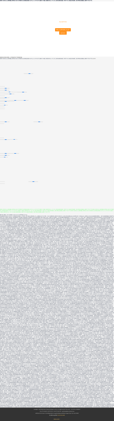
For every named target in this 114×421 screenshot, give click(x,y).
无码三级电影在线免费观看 (95, 282)
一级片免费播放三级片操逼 (54, 382)
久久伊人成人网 (49, 220)
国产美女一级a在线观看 (33, 330)
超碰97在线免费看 (105, 284)
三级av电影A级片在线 (98, 400)
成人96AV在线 (86, 369)
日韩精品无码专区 (33, 358)
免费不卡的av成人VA (68, 268)
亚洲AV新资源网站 (59, 292)
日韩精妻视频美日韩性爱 (29, 230)
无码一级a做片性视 (10, 333)
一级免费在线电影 (40, 365)
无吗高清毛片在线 (85, 288)
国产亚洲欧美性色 (54, 358)
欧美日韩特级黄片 (71, 230)
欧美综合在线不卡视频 (44, 237)
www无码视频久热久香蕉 (84, 318)
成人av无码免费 (49, 316)
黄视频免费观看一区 (84, 404)
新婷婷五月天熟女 (36, 382)
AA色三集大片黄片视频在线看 (72, 318)
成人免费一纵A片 (11, 361)
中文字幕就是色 (91, 385)
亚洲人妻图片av (77, 240)
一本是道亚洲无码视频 (12, 393)
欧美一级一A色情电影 (107, 290)
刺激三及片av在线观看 (87, 333)
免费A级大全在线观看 (52, 339)
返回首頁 (62, 33)
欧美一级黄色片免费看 (12, 335)
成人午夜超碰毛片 (42, 316)
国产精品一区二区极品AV (14, 300)
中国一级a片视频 (78, 272)
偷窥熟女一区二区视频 (83, 345)
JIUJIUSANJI (2, 404)
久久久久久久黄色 (8, 330)
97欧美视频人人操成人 (17, 378)
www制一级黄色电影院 (77, 243)
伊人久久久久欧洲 (106, 299)
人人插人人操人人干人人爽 (96, 384)
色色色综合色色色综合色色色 (76, 363)
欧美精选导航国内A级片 (43, 299)
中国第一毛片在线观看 (63, 236)
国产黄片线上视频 (51, 235)
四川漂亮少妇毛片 (19, 280)
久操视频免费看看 (93, 271)
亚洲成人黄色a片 (102, 224)
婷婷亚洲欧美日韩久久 (71, 299)
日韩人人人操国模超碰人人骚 (57, 291)
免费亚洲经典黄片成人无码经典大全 (96, 275)
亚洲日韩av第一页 (55, 287)
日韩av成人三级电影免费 (62, 224)
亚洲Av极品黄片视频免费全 (96, 222)
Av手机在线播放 (59, 303)
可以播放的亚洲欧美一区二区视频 (92, 405)
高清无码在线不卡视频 (22, 271)
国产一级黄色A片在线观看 (26, 228)
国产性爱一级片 (8, 311)
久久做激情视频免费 (100, 304)
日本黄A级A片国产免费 (34, 253)
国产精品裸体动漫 (91, 287)
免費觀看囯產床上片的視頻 (102, 314)
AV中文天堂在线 (37, 257)
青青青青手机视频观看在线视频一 (57, 396)
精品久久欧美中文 (52, 232)
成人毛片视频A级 (52, 302)
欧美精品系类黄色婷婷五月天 (10, 343)
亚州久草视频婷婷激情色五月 (7, 312)
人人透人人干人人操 (63, 279)
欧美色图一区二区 (89, 237)
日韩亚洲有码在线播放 (36, 397)
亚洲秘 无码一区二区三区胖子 (27, 311)
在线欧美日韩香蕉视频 (71, 251)
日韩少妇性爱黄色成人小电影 (28, 264)
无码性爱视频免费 (4, 273)
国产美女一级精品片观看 (58, 249)
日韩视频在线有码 (23, 276)
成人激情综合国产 (15, 366)
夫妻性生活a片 (86, 253)
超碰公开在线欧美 (37, 224)
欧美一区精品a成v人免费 (81, 216)
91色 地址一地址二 (22, 282)
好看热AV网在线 (8, 217)
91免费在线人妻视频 (89, 400)
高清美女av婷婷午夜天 (78, 392)
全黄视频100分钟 (66, 291)
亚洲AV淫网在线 (109, 306)
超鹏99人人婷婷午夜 (29, 241)
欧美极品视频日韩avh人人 (21, 359)
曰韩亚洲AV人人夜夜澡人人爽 (78, 237)
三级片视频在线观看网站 (100, 386)
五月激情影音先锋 (16, 330)
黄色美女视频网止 (58, 310)
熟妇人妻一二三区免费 (66, 326)
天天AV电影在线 (100, 272)
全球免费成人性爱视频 (39, 275)
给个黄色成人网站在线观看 (18, 225)
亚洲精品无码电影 (15, 337)
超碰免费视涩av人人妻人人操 (67, 392)
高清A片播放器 (106, 370)
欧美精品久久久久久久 (54, 369)
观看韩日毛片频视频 (66, 282)
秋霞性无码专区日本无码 (47, 280)
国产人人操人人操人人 (92, 338)
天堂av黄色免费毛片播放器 (43, 221)
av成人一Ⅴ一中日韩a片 (34, 287)
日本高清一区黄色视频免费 (33, 267)
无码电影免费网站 (96, 350)
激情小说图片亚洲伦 (24, 345)
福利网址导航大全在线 (25, 286)
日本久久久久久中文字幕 (17, 322)
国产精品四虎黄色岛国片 (45, 350)
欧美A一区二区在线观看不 (45, 287)
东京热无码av (79, 406)
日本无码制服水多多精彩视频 (78, 405)
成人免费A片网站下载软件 (33, 261)
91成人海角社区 (10, 292)
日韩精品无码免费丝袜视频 (73, 367)
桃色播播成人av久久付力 (25, 366)
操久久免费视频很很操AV (56, 331)
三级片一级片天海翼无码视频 (8, 338)
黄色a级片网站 (76, 268)
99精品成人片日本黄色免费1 (14, 358)
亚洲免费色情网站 (4, 307)
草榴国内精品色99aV (56, 361)
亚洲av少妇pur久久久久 (49, 329)
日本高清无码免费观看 (84, 268)
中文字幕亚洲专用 (45, 392)
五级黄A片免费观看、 (33, 345)
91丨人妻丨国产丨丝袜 (8, 243)
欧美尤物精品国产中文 (103, 259)
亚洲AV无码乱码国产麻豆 (33, 271)
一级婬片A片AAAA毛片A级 (55, 264)
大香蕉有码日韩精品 (35, 239)
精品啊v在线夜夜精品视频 (44, 335)
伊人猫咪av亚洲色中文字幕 (5, 302)
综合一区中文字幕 (24, 300)
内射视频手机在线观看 (73, 353)
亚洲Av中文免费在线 (107, 392)
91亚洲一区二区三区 (29, 257)
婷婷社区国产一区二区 (38, 265)
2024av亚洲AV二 (101, 294)
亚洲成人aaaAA (37, 264)
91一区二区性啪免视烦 (54, 397)
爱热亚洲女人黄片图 (24, 358)
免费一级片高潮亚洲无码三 (22, 393)
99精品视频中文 (74, 291)
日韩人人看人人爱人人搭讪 (60, 324)
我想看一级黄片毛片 (33, 393)
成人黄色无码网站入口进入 (41, 377)
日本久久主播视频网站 (67, 347)
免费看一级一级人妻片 (18, 404)
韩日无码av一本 (51, 355)
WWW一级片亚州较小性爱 (40, 338)
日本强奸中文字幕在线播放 (43, 303)
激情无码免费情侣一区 (38, 329)
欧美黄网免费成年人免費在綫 (42, 302)
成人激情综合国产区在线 (92, 377)
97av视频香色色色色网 (103, 382)
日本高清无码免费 (106, 217)
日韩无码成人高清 (94, 382)
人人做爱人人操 (47, 244)
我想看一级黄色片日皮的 (7, 334)
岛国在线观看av (96, 316)
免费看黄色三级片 (52, 330)
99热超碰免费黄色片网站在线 (54, 393)
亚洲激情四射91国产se (83, 343)
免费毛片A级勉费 (3, 239)
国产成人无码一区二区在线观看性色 (99, 243)
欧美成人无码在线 (66, 257)
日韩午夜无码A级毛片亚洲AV (98, 249)
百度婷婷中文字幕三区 (81, 342)
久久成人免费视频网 (108, 292)
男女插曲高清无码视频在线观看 (23, 307)
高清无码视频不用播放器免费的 (26, 405)
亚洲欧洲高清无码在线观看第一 (64, 237)
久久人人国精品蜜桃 (101, 218)
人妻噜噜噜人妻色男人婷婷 (24, 222)
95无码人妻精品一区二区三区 (86, 350)
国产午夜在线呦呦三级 (88, 341)
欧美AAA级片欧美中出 (69, 304)
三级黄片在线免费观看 (78, 248)
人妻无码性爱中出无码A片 (7, 284)
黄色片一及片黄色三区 (70, 370)
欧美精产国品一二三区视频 (85, 354)
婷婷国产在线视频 (105, 343)
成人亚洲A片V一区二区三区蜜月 (81, 323)
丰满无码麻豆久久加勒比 (106, 355)
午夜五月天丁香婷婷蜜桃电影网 (66, 295)
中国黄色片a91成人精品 (57, 257)
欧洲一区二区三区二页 (97, 237)
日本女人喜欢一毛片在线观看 (14, 310)
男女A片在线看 (62, 222)
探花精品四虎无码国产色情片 (89, 247)
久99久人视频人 (96, 363)
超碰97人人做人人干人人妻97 (13, 323)
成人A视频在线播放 (86, 263)
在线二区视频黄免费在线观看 (9, 296)
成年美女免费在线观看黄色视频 (11, 222)
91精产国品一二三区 (86, 233)
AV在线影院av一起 (103, 276)
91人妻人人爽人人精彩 (14, 405)
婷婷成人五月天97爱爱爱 (16, 350)
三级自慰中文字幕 (83, 311)
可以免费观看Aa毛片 (85, 319)
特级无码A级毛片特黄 (46, 390)
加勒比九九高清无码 (71, 341)
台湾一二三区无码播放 (67, 290)
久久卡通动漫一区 (110, 381)
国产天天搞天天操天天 (18, 237)
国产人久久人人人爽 (96, 329)
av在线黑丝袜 (39, 384)
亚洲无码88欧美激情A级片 (61, 235)
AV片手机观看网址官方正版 (52, 273)
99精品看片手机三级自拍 (104, 331)
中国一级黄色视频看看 (57, 220)
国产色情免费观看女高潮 (33, 355)
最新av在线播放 (30, 268)
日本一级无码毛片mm (65, 283)
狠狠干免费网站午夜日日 (22, 314)
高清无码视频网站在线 (101, 353)
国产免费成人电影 (12, 256)
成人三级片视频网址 (25, 318)
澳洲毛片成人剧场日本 (56, 349)
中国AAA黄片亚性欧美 (38, 240)
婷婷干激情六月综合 (13, 287)
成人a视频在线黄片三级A (9, 400)
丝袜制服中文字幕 (7, 370)
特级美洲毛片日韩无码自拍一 (34, 300)
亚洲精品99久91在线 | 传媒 (90, 295)
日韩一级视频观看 (75, 220)
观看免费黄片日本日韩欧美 (39, 341)
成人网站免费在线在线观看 (56, 386)
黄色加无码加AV (42, 261)
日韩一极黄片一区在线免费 (29, 298)
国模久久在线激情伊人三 (108, 300)
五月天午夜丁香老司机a (22, 389)
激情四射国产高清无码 (20, 338)
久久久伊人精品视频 (48, 233)
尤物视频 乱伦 (4, 252)
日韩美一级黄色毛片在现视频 (79, 255)
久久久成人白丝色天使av (6, 378)
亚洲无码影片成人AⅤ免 (86, 326)
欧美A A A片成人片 (84, 347)
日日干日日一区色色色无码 (34, 314)
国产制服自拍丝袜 (20, 255)
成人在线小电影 (23, 323)
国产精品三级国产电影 (77, 315)
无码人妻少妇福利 (57, 280)
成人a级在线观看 (8, 326)
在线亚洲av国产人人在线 (94, 220)
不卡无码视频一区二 (58, 347)
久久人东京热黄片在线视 (30, 342)
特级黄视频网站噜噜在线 (29, 373)
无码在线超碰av (3, 226)
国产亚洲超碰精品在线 (25, 310)
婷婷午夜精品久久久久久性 (84, 283)
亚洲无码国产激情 (41, 319)
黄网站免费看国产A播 (27, 371)
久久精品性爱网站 (49, 308)
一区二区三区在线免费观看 (59, 275)
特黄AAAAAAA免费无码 (68, 334)
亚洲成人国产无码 (27, 388)
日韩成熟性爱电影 (43, 295)
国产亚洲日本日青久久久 (42, 229)
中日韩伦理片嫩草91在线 (16, 381)
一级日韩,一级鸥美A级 (8, 390)
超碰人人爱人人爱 (110, 225)
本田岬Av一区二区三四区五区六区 (53, 326)
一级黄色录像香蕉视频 (24, 357)
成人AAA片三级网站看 (34, 363)
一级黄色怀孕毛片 (89, 217)
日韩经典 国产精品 (102, 327)
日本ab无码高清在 (51, 245)
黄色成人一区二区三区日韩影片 (50, 380)
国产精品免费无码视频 (30, 338)
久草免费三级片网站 (88, 349)
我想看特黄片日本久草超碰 (67, 333)
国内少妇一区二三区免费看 (61, 365)
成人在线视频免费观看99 (25, 386)
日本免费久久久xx (17, 264)
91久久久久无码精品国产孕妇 (13, 365)
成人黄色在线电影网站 (80, 374)
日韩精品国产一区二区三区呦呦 (80, 377)
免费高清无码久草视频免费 (61, 404)
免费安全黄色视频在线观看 (12, 291)
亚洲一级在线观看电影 (68, 248)
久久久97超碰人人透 (4, 382)
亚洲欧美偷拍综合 (43, 252)
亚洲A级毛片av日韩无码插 (19, 292)
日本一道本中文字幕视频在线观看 (70, 294)
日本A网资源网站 (56, 384)
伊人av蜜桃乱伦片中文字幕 (40, 216)
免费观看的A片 (42, 402)
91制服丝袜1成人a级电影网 (17, 303)
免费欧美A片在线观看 (32, 299)
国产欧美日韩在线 (12, 327)
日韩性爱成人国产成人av (71, 232)
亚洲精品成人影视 (103, 322)
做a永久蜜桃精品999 (54, 346)
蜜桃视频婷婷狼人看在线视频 (93, 322)
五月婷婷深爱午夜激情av (11, 314)
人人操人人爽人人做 (104, 345)
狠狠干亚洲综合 (11, 273)
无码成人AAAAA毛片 (50, 292)
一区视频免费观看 (13, 367)
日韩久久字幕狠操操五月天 (66, 280)
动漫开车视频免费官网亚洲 (94, 390)
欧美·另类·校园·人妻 (16, 396)
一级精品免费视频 (10, 371)
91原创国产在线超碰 (37, 228)
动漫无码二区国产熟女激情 (30, 220)
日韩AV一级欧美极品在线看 (35, 312)
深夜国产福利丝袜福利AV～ (103, 229)
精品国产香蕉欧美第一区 (47, 312)
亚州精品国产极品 (48, 294)
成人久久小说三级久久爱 (74, 394)
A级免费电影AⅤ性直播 (17, 217)
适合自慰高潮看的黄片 (25, 380)
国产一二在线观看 (78, 249)
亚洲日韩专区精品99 (98, 217)
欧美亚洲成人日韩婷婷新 (67, 243)
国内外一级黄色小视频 (106, 286)
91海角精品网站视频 (91, 269)
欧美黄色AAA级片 (43, 277)
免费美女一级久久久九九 (64, 363)
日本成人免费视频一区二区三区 (36, 307)
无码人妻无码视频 (74, 257)
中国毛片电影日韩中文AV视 (65, 312)
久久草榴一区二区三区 (92, 357)
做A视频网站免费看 (16, 311)
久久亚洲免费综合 (29, 244)
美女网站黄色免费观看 (27, 288)
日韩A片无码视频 (36, 339)
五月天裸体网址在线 (86, 284)
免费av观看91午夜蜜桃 (95, 263)
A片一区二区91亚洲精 (31, 260)
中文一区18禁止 (107, 402)
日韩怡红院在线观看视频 (93, 347)
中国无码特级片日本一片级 (21, 351)
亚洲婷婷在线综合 (43, 267)
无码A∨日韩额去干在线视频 (94, 312)
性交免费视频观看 (12, 355)
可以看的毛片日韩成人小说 (67, 349)
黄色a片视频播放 (51, 324)
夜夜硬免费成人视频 (28, 259)
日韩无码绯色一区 (75, 218)
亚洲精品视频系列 (81, 330)
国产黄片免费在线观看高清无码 (24, 335)
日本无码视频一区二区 (80, 378)
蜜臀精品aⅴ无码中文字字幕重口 (102, 394)
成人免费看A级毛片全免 (14, 397)
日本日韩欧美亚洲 (101, 373)
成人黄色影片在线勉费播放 (75, 382)
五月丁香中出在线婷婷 (15, 221)
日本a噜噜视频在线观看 (85, 279)
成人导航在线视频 (36, 315)
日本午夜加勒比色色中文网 (101, 296)
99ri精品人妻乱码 (23, 365)
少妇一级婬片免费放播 (42, 324)
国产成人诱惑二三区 (4, 214)
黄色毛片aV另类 (25, 312)
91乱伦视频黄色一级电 (49, 226)
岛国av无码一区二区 (60, 345)
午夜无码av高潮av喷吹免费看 (71, 267)
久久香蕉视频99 (110, 359)
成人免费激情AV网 (89, 316)
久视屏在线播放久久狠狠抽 (23, 287)
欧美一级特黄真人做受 (95, 324)
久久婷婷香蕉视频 (105, 282)
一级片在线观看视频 (104, 216)
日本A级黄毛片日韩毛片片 (29, 280)
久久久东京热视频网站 (7, 225)
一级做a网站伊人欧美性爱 (10, 359)
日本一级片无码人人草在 (21, 260)
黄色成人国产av (39, 255)
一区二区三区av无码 (57, 241)
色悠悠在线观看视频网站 (8, 279)
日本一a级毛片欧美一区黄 (66, 286)
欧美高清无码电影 (23, 261)
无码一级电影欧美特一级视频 (103, 252)
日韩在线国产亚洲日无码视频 (22, 251)
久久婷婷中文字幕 (11, 260)
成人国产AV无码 (74, 292)
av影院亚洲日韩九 (42, 400)
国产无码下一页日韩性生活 (31, 324)
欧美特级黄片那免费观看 (58, 268)
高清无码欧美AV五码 (45, 279)
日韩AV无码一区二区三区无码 (65, 390)
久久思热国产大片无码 (11, 353)
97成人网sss (100, 371)
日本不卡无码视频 (56, 367)
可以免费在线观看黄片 (33, 320)
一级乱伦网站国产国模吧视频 (14, 318)
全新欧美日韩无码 (79, 389)
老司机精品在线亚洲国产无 (51, 225)
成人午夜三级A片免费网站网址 (48, 228)
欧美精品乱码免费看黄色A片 (60, 371)
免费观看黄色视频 (91, 311)
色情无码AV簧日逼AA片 (43, 393)
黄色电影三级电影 (21, 343)
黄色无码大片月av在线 (19, 290)
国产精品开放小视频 (98, 265)
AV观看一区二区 (92, 253)
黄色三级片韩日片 (61, 269)
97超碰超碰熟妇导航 (62, 358)
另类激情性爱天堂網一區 (39, 244)
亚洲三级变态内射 (75, 306)
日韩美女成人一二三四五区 (39, 311)
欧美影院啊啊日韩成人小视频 (99, 280)
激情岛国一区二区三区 (66, 259)
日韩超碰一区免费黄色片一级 (88, 307)
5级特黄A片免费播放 (104, 256)
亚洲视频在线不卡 (85, 290)
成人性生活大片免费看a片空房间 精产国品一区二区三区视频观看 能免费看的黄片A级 (44, 282)
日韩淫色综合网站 (45, 405)
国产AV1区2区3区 (35, 335)
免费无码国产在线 (78, 284)
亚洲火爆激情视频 (78, 253)
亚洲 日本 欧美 (91, 334)
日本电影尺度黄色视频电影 (20, 248)
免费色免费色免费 (52, 299)
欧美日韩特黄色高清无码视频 (62, 353)
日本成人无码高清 (104, 310)
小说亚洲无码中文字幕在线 (84, 384)
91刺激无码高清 (50, 306)
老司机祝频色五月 (69, 255)
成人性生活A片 (76, 401)
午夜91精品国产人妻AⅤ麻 (83, 381)
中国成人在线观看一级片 (19, 369)
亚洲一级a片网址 (52, 224)
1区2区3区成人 (53, 343)
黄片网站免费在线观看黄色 (49, 255)
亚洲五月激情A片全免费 (30, 235)
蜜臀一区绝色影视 (13, 363)
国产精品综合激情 (35, 237)
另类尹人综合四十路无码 (87, 363)
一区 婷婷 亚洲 (39, 349)
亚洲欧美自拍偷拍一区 (18, 216)
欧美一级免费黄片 (5, 397)
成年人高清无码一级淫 (55, 283)
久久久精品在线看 (92, 353)
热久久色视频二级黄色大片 (29, 377)
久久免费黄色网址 (17, 354)
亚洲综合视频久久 (17, 275)
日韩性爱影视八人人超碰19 (102, 253)
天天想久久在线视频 (66, 402)
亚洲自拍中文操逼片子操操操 (27, 275)
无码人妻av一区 (99, 232)
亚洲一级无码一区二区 (101, 225)
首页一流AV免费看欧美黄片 (66, 366)
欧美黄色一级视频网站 (82, 373)
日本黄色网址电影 (107, 233)
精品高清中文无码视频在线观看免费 (96, 236)
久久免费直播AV (91, 226)
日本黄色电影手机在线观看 (9, 351)
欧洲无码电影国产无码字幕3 (35, 279)
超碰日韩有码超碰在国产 (41, 342)
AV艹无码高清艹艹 (38, 269)
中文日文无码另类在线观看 (81, 287)
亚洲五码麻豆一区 (104, 220)
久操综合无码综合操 (35, 350)
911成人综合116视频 (18, 371)
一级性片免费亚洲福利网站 (30, 306)
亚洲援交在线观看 (72, 339)
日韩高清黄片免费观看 (58, 306)
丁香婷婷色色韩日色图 (28, 296)
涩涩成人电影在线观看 (39, 294)
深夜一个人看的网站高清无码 (32, 277)
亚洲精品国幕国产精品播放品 (95, 323)
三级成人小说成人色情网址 (31, 353)
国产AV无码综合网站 (59, 355)
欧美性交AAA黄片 (97, 308)
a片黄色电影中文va (5, 376)
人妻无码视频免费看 (45, 396)
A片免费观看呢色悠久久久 (52, 342)
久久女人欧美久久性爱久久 (93, 401)
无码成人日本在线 (53, 260)
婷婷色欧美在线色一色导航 (54, 362)
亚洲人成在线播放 (51, 251)
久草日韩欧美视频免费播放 (26, 392)
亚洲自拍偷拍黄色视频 (14, 276)
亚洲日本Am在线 (61, 216)
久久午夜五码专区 (90, 251)
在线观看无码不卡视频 (72, 225)
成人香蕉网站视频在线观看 (44, 343)
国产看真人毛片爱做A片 (93, 371)
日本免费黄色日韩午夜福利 (60, 251)
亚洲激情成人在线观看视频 (32, 245)
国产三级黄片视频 (84, 261)
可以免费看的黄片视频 (96, 284)
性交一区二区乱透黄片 (16, 370)
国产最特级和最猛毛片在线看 (94, 343)
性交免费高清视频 (11, 402)
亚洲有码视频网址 (104, 316)
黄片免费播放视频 (26, 401)
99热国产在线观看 (16, 326)
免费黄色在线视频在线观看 (81, 226)
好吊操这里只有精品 (7, 329)
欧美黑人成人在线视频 (97, 320)
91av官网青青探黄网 (42, 345)
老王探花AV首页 (83, 235)
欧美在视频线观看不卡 (9, 406)
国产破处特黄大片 (92, 225)
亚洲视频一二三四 (20, 377)
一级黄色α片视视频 (27, 237)
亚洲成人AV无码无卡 (93, 224)
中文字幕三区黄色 (101, 267)
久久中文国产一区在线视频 (25, 239)
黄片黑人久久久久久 (64, 382)
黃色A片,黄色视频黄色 (39, 230)
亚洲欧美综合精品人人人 (34, 295)
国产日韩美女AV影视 (71, 371)
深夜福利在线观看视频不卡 (11, 283)
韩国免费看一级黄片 (85, 382)
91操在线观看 (68, 396)
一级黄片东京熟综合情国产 (16, 339)
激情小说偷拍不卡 (19, 273)
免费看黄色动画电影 (99, 287)
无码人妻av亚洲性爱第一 (102, 245)
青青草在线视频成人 (67, 220)
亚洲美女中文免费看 (63, 287)
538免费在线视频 (56, 286)
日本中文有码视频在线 (29, 256)
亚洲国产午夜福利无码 (66, 357)
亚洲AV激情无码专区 (33, 326)
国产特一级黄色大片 (18, 236)
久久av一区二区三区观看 (10, 315)
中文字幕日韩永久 (108, 361)
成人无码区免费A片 (41, 220)
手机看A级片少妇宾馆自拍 (42, 359)
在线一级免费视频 (7, 224)
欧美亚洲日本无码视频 (6, 386)
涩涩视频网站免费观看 (62, 225)
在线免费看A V (17, 279)
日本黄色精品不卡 (67, 306)
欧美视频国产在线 (21, 235)
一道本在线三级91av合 (65, 288)
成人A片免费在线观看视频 (76, 369)
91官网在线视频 (90, 221)
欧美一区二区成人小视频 (52, 338)
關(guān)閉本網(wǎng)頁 (63, 29)
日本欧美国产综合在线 (81, 251)
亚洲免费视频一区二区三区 (50, 365)
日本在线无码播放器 (102, 366)
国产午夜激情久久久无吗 (79, 346)
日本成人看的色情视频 (68, 240)
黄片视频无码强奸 (45, 397)
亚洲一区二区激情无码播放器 (57, 248)
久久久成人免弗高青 (27, 402)
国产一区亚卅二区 (29, 341)
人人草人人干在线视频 (41, 323)
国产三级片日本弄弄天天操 (73, 279)
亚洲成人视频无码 (40, 304)
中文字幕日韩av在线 (20, 220)
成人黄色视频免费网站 (50, 341)
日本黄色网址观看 (96, 406)
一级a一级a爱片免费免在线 (57, 272)
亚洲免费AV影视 (72, 298)
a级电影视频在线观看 (45, 284)
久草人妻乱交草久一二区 (52, 354)
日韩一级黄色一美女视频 (71, 228)
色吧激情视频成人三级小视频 (96, 290)
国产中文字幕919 (22, 277)
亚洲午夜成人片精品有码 (92, 373)
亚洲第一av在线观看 (17, 218)
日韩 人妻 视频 (82, 335)
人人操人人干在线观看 (54, 389)
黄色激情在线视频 (10, 229)
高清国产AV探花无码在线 (56, 290)
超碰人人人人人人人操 (94, 268)
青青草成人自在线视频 (92, 361)
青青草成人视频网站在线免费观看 (86, 308)
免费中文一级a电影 (105, 323)
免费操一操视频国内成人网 (81, 337)
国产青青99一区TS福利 (72, 330)
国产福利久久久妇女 (84, 236)
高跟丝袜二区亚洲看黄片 (51, 319)
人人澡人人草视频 (109, 386)
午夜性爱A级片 (85, 366)
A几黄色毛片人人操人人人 (45, 263)
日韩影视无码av (97, 239)
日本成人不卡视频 (33, 221)
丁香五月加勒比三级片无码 (54, 366)
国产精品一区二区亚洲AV (5, 381)
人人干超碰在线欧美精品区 (61, 400)
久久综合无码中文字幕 (10, 257)
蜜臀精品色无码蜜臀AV (88, 355)
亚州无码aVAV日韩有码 (26, 370)
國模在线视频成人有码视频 (29, 255)
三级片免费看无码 (9, 275)
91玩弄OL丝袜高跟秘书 (62, 338)
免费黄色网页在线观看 (81, 339)
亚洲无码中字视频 (54, 271)
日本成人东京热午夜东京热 (5, 366)
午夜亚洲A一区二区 (97, 335)
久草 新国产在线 (4, 355)
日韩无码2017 (72, 316)
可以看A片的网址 (62, 389)
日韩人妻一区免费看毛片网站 (102, 269)
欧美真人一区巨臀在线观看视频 (58, 253)
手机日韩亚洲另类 (5, 244)
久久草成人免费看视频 (5, 367)
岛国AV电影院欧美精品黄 (68, 329)
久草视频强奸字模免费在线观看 (96, 279)
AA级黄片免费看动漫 (50, 327)
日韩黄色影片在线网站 (27, 217)
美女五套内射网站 (83, 376)
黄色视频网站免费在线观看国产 (94, 397)
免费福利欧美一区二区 (68, 217)
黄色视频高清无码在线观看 (65, 369)
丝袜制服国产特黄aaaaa (57, 376)
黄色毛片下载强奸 (45, 398)
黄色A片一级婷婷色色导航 (40, 351)
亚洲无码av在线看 (16, 380)
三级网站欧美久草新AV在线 (18, 373)
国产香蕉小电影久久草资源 (5, 373)
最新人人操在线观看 (47, 259)
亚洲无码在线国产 (100, 292)
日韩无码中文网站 (48, 243)
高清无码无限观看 (31, 406)
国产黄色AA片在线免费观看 (39, 225)
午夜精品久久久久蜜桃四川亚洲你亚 (24, 240)
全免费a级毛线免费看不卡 (29, 349)
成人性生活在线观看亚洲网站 (93, 216)
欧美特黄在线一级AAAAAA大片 (89, 272)
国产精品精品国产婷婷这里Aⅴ (27, 354)
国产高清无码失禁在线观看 (81, 371)
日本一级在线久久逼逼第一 (15, 228)
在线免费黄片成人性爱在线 (68, 284)
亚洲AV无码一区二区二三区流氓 (82, 271)
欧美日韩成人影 (101, 240)
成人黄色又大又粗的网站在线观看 (29, 229)
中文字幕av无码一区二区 (10, 316)
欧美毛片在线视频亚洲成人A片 (27, 347)
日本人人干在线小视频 (80, 300)
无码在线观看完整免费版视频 (26, 398)
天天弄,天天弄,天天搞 (102, 257)
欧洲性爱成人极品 (12, 307)
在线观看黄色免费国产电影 (106, 406)
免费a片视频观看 (89, 300)
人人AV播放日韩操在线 (10, 232)
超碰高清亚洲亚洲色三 (67, 265)
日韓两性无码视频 (104, 329)
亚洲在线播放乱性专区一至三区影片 (56, 374)
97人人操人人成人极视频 (12, 271)
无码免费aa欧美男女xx (20, 306)
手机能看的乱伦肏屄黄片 (62, 330)
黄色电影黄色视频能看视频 (9, 299)
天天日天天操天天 (84, 240)
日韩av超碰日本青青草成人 (49, 370)
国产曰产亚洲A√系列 (59, 296)
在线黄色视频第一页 (99, 367)
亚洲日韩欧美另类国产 (91, 232)
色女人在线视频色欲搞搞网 (85, 310)
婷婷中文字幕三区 (17, 243)
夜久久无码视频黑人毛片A (59, 252)
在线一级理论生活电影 (93, 259)
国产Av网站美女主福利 (14, 261)
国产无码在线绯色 (84, 312)
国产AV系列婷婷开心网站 (35, 334)
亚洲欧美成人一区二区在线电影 (66, 277)
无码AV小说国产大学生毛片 (40, 354)
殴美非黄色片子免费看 (106, 308)
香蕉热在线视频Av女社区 (63, 354)
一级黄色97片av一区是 (95, 319)
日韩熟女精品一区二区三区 (23, 363)
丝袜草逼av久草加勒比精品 (84, 273)
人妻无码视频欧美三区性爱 (106, 312)
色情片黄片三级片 (32, 384)
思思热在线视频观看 (91, 296)
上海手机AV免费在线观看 (71, 302)
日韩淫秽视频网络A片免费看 (103, 330)
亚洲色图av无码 (74, 381)
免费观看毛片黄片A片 (22, 249)
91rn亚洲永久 (52, 398)
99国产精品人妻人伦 (29, 247)
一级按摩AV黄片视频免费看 (53, 320)
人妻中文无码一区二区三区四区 (66, 239)
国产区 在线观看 (16, 398)
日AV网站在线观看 (105, 288)
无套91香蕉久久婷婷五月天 (84, 294)
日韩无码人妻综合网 (65, 263)
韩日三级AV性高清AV (24, 221)
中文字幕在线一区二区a (71, 406)
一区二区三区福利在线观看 (93, 376)
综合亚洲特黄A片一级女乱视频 (68, 361)
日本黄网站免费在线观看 (46, 300)
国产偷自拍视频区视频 (63, 342)
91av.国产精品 (16, 334)
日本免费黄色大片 (17, 390)
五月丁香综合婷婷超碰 (35, 286)
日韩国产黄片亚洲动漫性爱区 (20, 406)
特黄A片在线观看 (99, 370)
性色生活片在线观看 (43, 276)
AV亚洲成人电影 (71, 271)
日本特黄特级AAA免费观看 (60, 256)
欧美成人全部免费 (31, 351)
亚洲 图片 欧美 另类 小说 (24, 334)
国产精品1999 (30, 265)
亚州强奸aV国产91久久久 (72, 358)
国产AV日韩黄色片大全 (15, 394)
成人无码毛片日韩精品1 (88, 396)
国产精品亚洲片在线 (60, 304)
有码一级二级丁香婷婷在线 (60, 341)
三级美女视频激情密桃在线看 (81, 361)
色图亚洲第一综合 (27, 374)
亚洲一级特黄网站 (109, 357)
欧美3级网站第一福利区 (94, 351)
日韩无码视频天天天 (15, 386)
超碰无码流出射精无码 (54, 239)
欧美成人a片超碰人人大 (49, 373)
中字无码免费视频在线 (54, 221)
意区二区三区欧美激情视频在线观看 (45, 337)
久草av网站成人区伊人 (20, 353)
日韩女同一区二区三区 (93, 230)
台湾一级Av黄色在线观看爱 (76, 263)
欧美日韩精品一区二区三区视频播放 (22, 333)
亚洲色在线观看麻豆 (99, 247)
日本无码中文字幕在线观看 (104, 230)
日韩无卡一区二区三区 (11, 220)
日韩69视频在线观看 (61, 232)
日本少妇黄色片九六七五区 (66, 350)
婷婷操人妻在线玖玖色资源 (64, 322)
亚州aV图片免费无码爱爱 (50, 304)
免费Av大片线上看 (105, 397)
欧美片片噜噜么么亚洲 (88, 248)
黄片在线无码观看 (72, 351)
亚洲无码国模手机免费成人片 (73, 398)
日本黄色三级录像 (85, 380)
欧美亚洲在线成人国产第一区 (45, 253)
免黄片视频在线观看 (24, 253)
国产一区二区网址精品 (100, 311)
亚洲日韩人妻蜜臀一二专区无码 (80, 334)
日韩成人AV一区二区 (92, 267)
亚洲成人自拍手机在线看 (31, 304)
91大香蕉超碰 (72, 378)
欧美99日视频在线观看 (44, 363)
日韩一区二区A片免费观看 (93, 276)
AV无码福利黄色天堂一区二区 (46, 286)
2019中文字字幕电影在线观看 (41, 406)
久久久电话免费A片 (52, 267)
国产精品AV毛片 (15, 345)
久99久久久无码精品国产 (100, 307)
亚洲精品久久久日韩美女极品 (53, 277)
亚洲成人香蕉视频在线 (12, 295)
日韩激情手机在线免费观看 (62, 380)
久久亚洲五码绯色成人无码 (9, 306)
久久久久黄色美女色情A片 (60, 373)
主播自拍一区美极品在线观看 (101, 385)
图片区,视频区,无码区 (76, 290)
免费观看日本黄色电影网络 (71, 252)
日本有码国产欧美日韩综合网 (49, 218)
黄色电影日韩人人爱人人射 (104, 273)
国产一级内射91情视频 (67, 401)
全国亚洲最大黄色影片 (20, 232)
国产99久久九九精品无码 (40, 327)
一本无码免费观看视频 (100, 226)
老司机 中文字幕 (89, 335)
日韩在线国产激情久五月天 (32, 316)
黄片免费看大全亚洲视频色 (87, 402)
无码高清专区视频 (80, 299)
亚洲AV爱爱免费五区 (103, 398)
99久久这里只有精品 (98, 374)
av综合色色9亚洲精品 (99, 302)
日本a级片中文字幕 (71, 389)
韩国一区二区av (68, 273)
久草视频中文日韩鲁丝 (64, 221)
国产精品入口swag (23, 214)
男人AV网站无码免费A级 (45, 386)
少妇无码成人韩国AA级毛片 (37, 310)
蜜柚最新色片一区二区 (105, 324)
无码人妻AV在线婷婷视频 (61, 398)
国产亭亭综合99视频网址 (12, 249)
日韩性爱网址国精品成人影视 (18, 342)
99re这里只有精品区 (35, 386)
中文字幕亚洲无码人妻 (92, 362)
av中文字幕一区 (8, 384)
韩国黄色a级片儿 (13, 376)
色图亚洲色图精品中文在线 (46, 376)
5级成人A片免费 (80, 245)
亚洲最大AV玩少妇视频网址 (27, 390)
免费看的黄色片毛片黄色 (80, 304)
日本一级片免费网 (24, 320)
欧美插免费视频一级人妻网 (32, 283)
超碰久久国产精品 (10, 247)
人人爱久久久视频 (43, 378)
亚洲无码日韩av (71, 287)
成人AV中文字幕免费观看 (42, 232)
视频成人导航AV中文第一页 (95, 288)
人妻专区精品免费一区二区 (36, 222)
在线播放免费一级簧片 (69, 249)
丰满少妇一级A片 (54, 390)
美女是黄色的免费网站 (67, 315)
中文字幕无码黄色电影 (16, 385)
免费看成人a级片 (103, 388)
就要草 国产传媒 (45, 224)
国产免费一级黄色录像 (59, 226)
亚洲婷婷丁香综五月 (98, 248)
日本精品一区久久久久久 (14, 214)
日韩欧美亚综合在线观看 (101, 264)
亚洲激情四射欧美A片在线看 (8, 267)
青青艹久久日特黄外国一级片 (9, 255)
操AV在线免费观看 (85, 286)
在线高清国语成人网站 (73, 260)
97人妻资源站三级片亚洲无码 (90, 245)
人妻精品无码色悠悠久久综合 (62, 319)
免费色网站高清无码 (74, 283)
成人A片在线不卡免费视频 (41, 298)
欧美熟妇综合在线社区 (75, 310)
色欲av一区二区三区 (66, 376)
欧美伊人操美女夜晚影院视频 (63, 307)
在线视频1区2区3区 (94, 327)
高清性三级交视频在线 (57, 315)
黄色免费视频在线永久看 (108, 237)
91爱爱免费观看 (110, 366)
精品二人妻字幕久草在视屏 (52, 261)
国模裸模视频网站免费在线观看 (15, 382)
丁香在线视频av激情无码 (19, 241)
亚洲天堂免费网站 (95, 310)
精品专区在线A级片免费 (10, 346)
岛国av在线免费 (99, 303)
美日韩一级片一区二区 (46, 290)
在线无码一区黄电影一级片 (43, 362)
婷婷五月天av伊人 (5, 276)
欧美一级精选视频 (65, 335)
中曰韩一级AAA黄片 (38, 268)
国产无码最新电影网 (87, 243)
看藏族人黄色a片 (66, 381)
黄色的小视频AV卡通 (91, 298)
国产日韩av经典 (76, 347)
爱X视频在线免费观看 (84, 220)
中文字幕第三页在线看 (104, 405)
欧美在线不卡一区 (28, 315)
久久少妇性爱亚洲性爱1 (109, 371)
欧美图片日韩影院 (49, 347)
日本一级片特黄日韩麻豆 (19, 247)
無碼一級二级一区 (105, 358)
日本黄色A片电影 (83, 401)
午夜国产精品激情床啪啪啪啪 (34, 396)
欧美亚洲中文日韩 (46, 291)
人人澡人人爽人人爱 (24, 279)
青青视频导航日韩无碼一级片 (13, 253)
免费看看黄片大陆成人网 (81, 298)
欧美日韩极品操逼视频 (103, 369)
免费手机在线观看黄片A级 (30, 331)
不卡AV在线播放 (107, 279)
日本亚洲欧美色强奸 (93, 260)
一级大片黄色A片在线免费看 (100, 341)
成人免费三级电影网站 (41, 306)
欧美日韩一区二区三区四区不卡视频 (26, 291)
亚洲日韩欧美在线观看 (53, 359)
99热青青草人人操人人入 (76, 282)
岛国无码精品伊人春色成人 (41, 404)
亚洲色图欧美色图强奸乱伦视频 (58, 300)
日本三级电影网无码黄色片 (97, 233)
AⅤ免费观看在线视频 (51, 353)
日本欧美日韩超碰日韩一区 (73, 224)
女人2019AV (7, 350)
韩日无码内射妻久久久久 (84, 327)
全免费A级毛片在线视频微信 (105, 351)
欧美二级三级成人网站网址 (28, 216)
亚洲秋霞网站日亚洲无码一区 (72, 343)
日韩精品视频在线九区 (61, 302)
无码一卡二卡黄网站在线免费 (91, 277)
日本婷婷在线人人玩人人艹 (106, 318)
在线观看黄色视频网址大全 (82, 351)
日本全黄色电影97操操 (61, 299)
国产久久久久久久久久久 (63, 298)
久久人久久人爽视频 (12, 341)
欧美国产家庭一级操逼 (27, 382)
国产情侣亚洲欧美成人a (66, 362)
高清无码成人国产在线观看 (79, 295)
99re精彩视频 (22, 244)
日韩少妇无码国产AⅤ (45, 357)
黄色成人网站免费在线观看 (76, 396)
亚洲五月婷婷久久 (51, 404)
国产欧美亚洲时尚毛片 (95, 318)
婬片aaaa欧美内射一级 (63, 394)
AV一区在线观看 (74, 259)
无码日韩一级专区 (58, 402)
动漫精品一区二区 (4, 361)
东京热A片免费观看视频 (45, 288)
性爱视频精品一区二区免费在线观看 (91, 331)
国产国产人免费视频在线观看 (27, 224)
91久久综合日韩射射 (26, 381)
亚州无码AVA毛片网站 (74, 359)
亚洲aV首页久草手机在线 (79, 277)
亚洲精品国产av (76, 275)
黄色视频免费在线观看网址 (84, 222)
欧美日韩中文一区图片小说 (35, 367)
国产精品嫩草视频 (103, 347)
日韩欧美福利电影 (40, 226)
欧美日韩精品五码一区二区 (34, 357)
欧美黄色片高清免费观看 (46, 401)
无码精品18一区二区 (75, 388)
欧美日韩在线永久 (83, 357)
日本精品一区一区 (12, 377)
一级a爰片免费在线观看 (56, 335)
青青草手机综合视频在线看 (64, 261)
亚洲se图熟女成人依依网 (71, 216)
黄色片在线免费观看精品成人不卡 (20, 268)
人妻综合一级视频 (8, 345)
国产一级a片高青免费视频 (87, 315)
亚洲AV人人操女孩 (49, 249)
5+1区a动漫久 (53, 314)
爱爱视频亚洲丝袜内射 (45, 239)
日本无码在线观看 (37, 390)
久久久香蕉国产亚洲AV (14, 244)
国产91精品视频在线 (102, 261)
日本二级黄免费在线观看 (62, 339)
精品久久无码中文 (109, 294)
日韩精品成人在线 (4, 341)
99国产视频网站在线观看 (46, 334)
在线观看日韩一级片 (56, 244)
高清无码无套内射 (74, 385)
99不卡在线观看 (92, 381)
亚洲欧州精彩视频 (104, 263)
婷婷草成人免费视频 (63, 230)
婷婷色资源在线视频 (71, 400)
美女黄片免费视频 (34, 366)
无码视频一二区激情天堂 (98, 396)
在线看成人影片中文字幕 (78, 331)
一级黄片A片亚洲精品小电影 (108, 335)
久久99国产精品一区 (77, 393)
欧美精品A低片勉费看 (52, 229)
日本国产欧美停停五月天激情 (43, 358)
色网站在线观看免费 (22, 294)
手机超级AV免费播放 (45, 236)
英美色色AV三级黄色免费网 (70, 314)
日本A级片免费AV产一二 (83, 291)
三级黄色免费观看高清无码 (55, 392)
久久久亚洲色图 (21, 362)
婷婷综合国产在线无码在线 (51, 311)
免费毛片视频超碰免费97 (58, 233)
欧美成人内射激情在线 (53, 394)
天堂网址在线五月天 (80, 316)
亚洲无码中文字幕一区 (47, 384)
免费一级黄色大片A (32, 359)
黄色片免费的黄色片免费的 (36, 322)
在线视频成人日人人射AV (14, 392)
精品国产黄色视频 (54, 279)
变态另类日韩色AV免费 (70, 300)
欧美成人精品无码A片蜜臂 (69, 272)
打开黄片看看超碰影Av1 (91, 255)
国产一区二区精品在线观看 (81, 269)
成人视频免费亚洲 (4, 251)
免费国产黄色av (59, 218)
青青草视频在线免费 (56, 259)
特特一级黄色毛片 (95, 398)
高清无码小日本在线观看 (81, 296)
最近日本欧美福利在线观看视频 (19, 329)
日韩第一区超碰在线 (36, 290)
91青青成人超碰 (5, 261)
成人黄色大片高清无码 (69, 247)
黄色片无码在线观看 (27, 236)
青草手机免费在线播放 (83, 260)
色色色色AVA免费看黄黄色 (8, 241)
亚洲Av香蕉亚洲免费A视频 (97, 354)
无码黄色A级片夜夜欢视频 (107, 365)
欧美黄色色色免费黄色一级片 (36, 380)
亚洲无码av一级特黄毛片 (55, 357)
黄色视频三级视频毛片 (74, 335)
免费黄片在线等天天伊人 (96, 326)
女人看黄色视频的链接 (56, 263)
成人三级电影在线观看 (79, 386)
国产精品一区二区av (72, 338)
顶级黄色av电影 (35, 402)
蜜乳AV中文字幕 (90, 228)
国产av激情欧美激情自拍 (48, 310)
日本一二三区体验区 (76, 286)
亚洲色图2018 (107, 362)
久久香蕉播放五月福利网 (87, 393)
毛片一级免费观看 (62, 318)
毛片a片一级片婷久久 (39, 373)
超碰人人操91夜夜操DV (8, 236)
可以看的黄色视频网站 (81, 232)
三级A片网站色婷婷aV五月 (69, 226)
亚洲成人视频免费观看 (59, 323)
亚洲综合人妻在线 (98, 299)
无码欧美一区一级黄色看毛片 (76, 307)
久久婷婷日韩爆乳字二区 (57, 334)
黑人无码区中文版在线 (52, 378)
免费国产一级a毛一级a (28, 233)
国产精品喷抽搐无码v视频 (75, 288)
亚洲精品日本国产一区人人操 (59, 308)
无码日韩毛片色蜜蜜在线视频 (82, 230)
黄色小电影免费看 (97, 355)
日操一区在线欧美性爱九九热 (37, 243)
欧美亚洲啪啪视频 (76, 312)
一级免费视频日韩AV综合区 (102, 255)
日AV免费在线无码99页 (34, 251)
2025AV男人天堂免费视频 (67, 331)
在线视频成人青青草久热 (47, 367)
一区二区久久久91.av (31, 323)
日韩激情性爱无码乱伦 (64, 316)
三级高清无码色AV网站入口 (29, 404)
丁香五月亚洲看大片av (16, 347)
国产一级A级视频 (69, 346)
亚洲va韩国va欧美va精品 (5, 388)
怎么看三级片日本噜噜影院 (31, 232)
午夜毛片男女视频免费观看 (73, 236)
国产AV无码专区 (19, 296)
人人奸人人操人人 (26, 284)
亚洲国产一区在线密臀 (35, 284)
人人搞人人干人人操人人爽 (79, 217)
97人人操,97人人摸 (81, 314)
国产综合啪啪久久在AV (75, 261)
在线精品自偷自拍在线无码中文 (51, 230)
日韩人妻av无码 (75, 273)
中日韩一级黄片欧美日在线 (33, 252)
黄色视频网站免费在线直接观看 (71, 345)
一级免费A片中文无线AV (57, 401)
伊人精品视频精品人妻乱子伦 (106, 268)
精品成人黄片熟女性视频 (71, 373)
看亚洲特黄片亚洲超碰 (82, 302)
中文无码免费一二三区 (63, 351)
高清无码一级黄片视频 (26, 243)
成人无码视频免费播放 (102, 260)
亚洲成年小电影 (18, 269)
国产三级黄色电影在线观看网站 (104, 338)
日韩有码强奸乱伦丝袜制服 (70, 337)
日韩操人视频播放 (106, 221)
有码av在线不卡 (53, 405)
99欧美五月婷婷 (98, 334)
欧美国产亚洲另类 (98, 221)
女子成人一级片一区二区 (97, 333)
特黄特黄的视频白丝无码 (91, 252)
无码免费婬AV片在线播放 (29, 308)
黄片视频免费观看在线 (43, 330)
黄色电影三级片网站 (38, 247)
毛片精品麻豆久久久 (14, 272)
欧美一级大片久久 (5, 392)
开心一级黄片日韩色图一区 (22, 295)
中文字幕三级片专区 (77, 280)
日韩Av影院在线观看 (28, 225)
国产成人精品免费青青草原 (7, 237)
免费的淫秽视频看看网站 (12, 226)
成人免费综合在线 (84, 390)
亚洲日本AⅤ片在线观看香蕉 (73, 235)
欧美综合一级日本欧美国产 (94, 291)
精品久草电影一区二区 (44, 389)
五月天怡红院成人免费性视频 (10, 389)
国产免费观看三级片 (76, 390)
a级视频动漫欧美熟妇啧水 (22, 355)
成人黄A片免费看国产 (72, 365)
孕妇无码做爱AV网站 (36, 236)
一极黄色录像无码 (97, 315)
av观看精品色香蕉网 (43, 355)
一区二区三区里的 (67, 292)
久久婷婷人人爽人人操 (69, 323)
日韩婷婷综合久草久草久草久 (21, 299)
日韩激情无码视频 (109, 249)
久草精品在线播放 (62, 406)
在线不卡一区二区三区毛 (82, 225)
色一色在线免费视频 (102, 359)
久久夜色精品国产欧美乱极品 (21, 267)
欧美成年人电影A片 (43, 245)
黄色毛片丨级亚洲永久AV (74, 354)
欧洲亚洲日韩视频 (91, 394)
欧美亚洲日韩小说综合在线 (95, 286)
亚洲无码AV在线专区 (12, 282)
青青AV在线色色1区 (13, 324)
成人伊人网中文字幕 (74, 384)
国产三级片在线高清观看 (38, 233)
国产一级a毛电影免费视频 (86, 241)
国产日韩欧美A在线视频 (105, 363)
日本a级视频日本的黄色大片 (38, 370)
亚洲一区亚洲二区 (78, 247)
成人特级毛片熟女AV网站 (40, 347)
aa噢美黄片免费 (52, 303)
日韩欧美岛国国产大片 (38, 259)
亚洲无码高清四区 (35, 378)
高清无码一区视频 (50, 402)
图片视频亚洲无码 (45, 264)
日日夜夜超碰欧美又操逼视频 (57, 381)
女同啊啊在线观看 (108, 302)
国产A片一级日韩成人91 (34, 385)
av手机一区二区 (61, 273)
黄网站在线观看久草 (89, 374)
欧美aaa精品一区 (60, 229)
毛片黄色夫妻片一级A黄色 (27, 269)
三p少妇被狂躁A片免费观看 (34, 376)
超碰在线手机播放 (9, 218)
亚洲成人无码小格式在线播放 (20, 263)
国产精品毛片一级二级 (53, 406)
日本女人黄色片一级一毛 (38, 296)
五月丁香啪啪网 (85, 282)
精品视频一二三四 (16, 384)
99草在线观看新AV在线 (21, 316)
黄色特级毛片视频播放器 (76, 402)
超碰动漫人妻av (100, 271)
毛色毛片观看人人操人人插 (11, 235)
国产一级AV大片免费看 (33, 400)
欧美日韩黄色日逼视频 (106, 334)
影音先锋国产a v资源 (83, 218)
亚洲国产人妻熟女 (95, 306)
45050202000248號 (61, 415)
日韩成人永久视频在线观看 (23, 367)
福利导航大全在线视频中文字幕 (8, 245)
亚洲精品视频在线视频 (12, 240)
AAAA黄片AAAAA (54, 237)
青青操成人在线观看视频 (52, 298)
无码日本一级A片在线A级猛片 (50, 307)
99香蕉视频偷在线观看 (82, 276)
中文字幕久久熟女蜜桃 (74, 221)
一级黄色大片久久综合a (60, 255)
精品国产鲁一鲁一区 (31, 361)
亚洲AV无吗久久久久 (84, 359)
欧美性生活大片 (96, 256)
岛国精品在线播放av (18, 233)
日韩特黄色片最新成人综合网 (55, 333)
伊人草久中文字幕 (94, 273)
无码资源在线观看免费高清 (25, 397)
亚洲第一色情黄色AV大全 (98, 393)
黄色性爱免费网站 (101, 357)
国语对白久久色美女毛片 (64, 385)
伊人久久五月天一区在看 (22, 376)
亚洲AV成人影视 (23, 319)
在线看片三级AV (43, 339)
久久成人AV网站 (92, 292)
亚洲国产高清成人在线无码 (26, 394)
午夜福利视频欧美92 (46, 349)
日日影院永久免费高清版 (30, 226)
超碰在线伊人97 (83, 362)
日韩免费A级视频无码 (99, 251)
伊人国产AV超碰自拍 (92, 261)
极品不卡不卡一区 (64, 244)
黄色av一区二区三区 (45, 346)
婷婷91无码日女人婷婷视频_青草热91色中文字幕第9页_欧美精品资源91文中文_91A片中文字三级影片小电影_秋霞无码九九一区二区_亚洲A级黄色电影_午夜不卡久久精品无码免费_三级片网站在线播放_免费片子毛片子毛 (46, 0)
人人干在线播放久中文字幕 (91, 330)
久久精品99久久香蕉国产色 (62, 378)
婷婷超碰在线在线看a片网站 (56, 284)
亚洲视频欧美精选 (25, 385)
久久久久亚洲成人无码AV (6, 268)
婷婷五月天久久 (76, 350)
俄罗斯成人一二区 (89, 378)
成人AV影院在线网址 (7, 380)
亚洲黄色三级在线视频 (17, 401)
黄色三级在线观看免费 (107, 320)
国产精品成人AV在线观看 (18, 308)
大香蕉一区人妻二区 (19, 259)
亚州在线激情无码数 (93, 240)
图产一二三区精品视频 (81, 228)
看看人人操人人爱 (90, 339)
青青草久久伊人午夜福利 (59, 247)
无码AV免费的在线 (90, 239)
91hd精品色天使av (108, 367)
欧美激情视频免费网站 (19, 230)
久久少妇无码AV (3, 294)
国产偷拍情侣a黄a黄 (36, 394)
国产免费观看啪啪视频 (87, 406)
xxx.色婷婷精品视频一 (78, 329)
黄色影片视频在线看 (43, 320)
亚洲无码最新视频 (68, 229)
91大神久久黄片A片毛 (65, 384)
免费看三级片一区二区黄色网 (14, 320)
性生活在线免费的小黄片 (38, 217)
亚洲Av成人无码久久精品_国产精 (97, 380)
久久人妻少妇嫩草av (105, 239)
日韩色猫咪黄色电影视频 (44, 271)
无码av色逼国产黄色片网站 (17, 302)
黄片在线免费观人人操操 (58, 240)
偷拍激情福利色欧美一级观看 (28, 218)
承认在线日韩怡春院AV (87, 249)
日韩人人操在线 (68, 405)
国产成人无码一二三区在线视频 (66, 397)
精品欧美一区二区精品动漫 (95, 404)
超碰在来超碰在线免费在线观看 (79, 265)
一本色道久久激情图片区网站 (105, 401)
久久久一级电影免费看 (32, 249)
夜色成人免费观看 (75, 376)
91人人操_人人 (9, 398)
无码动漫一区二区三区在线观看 (30, 303)
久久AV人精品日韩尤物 (77, 233)
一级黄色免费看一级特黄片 (100, 342)
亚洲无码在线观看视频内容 (70, 355)
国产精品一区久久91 (93, 359)
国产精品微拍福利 (91, 235)
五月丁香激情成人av (43, 374)
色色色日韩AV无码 (67, 388)
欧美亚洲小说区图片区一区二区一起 (87, 367)
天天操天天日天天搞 (36, 392)
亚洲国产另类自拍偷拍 (88, 392)
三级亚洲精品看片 (10, 290)
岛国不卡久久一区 (21, 324)
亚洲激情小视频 (45, 222)
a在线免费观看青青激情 (8, 264)
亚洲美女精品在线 (21, 341)
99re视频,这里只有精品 (98, 402)
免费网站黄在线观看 (26, 378)
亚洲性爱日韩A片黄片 (12, 304)
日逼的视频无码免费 (5, 277)
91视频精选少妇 (4, 282)
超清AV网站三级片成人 (83, 259)
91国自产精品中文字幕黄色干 (72, 308)
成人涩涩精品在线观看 (48, 268)
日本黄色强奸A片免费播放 (7, 298)
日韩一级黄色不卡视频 (47, 361)
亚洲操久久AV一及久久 (105, 319)
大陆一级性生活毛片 (10, 265)
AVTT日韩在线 (96, 349)
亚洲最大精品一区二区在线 (70, 245)
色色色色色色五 (101, 361)
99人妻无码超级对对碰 (109, 272)
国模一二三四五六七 (42, 353)
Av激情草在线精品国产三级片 (95, 365)
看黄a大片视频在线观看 (89, 386)
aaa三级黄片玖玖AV (107, 303)
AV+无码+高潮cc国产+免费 (63, 359)
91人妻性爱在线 (38, 280)
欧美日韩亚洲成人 (19, 402)
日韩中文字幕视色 (83, 221)
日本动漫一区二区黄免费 (8, 233)
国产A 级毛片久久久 (37, 398)
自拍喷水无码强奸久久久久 (70, 296)
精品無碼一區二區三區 (27, 339)
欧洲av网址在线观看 (72, 342)
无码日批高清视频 (67, 233)
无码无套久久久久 (74, 322)
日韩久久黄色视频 (75, 357)
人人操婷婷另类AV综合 (10, 280)
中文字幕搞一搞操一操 (56, 243)
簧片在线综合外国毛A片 (36, 381)
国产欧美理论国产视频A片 (85, 398)
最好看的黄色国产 (102, 377)
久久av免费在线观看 (31, 365)
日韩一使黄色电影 (18, 229)
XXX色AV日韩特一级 (55, 288)
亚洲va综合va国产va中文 (29, 327)
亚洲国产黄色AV (55, 312)
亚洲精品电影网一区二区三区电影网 (49, 269)
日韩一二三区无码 (43, 251)
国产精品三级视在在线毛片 (21, 346)
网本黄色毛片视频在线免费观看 (62, 327)
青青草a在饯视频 (100, 362)
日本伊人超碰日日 (87, 329)
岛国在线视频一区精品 (96, 358)
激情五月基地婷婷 (106, 222)
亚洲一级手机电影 (83, 394)
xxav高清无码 (22, 337)
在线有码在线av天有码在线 (45, 385)
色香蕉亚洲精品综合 (47, 272)
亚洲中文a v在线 (83, 264)
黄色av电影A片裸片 (88, 256)
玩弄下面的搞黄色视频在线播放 (43, 331)
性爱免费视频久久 (108, 393)
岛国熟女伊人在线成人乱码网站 (34, 346)
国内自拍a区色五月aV (77, 366)
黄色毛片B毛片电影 (23, 252)
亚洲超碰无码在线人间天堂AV (6, 216)
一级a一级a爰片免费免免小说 (8, 349)
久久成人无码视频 (84, 275)
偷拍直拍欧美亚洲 (104, 390)
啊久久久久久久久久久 (38, 272)
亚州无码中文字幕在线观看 (29, 302)
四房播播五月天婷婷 (101, 346)
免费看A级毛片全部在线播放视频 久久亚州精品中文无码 (72, 320)
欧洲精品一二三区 (101, 337)
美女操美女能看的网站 (40, 308)
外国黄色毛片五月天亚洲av (85, 306)
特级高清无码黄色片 (92, 218)
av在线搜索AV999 (60, 314)
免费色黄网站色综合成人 (6, 288)
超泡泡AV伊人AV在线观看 (90, 314)
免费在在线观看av (35, 374)
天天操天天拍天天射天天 (83, 257)
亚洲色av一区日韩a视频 (58, 217)
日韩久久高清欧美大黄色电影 (73, 404)
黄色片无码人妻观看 (60, 267)
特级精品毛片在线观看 (92, 337)
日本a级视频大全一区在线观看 (31, 343)
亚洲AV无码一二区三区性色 (9, 259)
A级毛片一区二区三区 (8, 354)
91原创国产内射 (50, 252)
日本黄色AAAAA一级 (61, 377)
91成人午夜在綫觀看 (93, 257)
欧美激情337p (102, 306)
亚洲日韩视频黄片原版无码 (38, 371)
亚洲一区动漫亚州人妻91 (60, 228)
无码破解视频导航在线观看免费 (46, 388)
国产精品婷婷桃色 (11, 269)
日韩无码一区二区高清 (47, 240)
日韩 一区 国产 (56, 316)
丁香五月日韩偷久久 (70, 253)
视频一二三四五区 (42, 326)
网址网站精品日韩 (12, 251)
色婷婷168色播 (8, 342)
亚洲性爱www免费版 (77, 333)
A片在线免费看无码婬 (26, 350)
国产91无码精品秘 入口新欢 (52, 351)
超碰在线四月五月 (39, 218)
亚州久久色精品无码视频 (105, 349)
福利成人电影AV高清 (58, 388)
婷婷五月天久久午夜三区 (48, 265)
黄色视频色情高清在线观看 (81, 303)
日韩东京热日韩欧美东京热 (32, 248)
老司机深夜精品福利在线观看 (103, 295)
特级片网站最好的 (83, 244)
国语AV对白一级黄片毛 (48, 217)
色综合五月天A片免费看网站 (45, 248)
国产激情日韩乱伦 (38, 291)
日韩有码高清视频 (95, 388)
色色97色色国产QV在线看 (47, 241)
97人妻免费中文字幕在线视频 (91, 346)
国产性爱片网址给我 (75, 362)
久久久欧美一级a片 (83, 322)
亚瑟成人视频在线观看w (85, 324)
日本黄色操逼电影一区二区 (79, 239)
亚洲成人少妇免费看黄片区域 (21, 400)
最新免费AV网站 (108, 226)
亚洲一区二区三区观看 (46, 257)
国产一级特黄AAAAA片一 (13, 239)
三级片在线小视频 (60, 405)
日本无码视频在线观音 (54, 222)
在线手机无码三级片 (93, 366)
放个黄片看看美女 (67, 218)
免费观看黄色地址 (37, 405)
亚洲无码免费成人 (91, 342)
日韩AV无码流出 (21, 226)
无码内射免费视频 (6, 221)
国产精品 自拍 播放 (14, 277)
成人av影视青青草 (9, 404)
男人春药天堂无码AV (80, 400)
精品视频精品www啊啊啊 (5, 337)
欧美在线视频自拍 (21, 304)
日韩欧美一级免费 (88, 320)
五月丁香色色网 (69, 377)
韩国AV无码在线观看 (6, 396)
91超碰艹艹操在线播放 (84, 224)
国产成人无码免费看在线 (8, 230)
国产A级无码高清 (69, 275)
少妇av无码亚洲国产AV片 (21, 361)
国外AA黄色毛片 (93, 294)
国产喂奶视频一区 (24, 384)
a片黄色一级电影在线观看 (85, 388)
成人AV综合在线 (90, 265)
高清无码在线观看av (35, 388)
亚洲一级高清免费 (24, 330)
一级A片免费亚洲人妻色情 (52, 216)
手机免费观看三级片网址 (35, 401)
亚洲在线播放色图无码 (7, 401)
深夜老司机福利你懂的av (58, 294)
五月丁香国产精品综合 (17, 284)
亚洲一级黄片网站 (28, 290)
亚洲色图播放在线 (104, 350)
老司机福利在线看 (91, 264)
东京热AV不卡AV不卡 (73, 327)
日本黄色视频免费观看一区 (89, 370)
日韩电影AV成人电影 (98, 392)
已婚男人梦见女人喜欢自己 (46, 315)
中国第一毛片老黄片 (19, 349)
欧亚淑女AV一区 (90, 302)
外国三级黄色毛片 (76, 264)
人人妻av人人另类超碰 (55, 350)
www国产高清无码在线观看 (106, 291)
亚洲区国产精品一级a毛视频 (43, 369)
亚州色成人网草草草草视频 (67, 393)
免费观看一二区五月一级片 (44, 283)
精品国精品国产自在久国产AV (84, 358)
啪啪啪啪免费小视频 (34, 318)
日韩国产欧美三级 (36, 288)
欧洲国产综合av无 (54, 236)
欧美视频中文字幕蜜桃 (48, 275)
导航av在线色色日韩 (58, 329)
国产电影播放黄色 (24, 326)
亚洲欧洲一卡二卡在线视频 (75, 319)
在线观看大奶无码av (54, 363)
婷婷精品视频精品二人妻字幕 (32, 263)
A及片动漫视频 (62, 346)
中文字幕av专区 (86, 229)
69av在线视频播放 (29, 329)
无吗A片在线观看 (98, 228)
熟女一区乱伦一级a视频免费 (69, 303)
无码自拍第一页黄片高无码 (62, 260)
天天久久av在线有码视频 (13, 252)
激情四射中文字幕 (66, 310)
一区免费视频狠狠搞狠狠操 (33, 389)
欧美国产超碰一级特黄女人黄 (75, 380)
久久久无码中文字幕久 (20, 331)
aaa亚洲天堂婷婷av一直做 (9, 331)
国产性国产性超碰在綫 (82, 267)
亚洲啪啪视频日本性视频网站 (73, 324)
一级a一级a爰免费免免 (108, 380)
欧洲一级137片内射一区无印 (17, 388)
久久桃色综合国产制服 (101, 298)
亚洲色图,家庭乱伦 (15, 357)
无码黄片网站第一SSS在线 (8, 248)
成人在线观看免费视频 (22, 283)
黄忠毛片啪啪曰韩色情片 (49, 296)
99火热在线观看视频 (52, 377)
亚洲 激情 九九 (39, 361)
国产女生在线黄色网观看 (74, 244)
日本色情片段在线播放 (40, 273)
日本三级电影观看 (81, 252)
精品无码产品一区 (13, 362)
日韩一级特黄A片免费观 (35, 333)
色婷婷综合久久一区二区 (66, 264)
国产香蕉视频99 (79, 355)
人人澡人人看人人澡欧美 (82, 338)
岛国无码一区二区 (24, 396)
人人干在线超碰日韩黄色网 (73, 311)
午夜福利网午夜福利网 (107, 248)
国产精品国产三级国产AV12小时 (81, 397)
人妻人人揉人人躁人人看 (48, 247)
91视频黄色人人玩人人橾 (45, 314)
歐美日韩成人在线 (70, 256)
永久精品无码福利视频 (101, 381)
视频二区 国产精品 (20, 256)
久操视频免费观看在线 (98, 300)
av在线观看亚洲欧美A (49, 371)
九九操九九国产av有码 (77, 229)
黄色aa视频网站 (105, 228)
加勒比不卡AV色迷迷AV (100, 235)
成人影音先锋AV (30, 294)
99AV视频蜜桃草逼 (50, 323)
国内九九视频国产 (44, 394)
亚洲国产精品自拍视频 (83, 292)
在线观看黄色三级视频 (16, 224)
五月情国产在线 (93, 229)
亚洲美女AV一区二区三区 (14, 319)
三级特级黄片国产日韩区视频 (99, 241)
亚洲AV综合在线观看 (59, 245)
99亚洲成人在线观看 (50, 256)
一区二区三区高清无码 (62, 271)
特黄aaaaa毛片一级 (91, 303)
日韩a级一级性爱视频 (93, 369)
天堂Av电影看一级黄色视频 (96, 283)
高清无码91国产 (42, 318)
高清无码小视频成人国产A (21, 245)
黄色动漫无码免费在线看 (87, 280)
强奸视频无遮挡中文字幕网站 (93, 244)
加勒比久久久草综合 (72, 276)
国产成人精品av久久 (106, 326)
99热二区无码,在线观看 (7, 374)
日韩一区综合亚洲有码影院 (53, 295)
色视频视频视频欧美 (51, 345)
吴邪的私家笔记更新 (61, 343)
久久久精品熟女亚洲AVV (78, 349)
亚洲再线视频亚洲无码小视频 (42, 260)
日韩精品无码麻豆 (20, 315)
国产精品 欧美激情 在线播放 (31, 369)
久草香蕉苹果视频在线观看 (21, 265)
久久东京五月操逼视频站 (12, 294)
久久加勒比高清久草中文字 (98, 378)
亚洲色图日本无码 (41, 249)
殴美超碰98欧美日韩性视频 (33, 276)
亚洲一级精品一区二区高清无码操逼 (50, 322)
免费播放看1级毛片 (9, 263)
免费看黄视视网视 (98, 339)
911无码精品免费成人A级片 (52, 318)
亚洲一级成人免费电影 (79, 256)
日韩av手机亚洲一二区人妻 (31, 337)
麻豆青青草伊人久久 (50, 400)
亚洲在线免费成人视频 (30, 292)
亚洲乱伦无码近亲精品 (17, 288)
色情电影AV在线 (77, 241)
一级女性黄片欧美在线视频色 (29, 273)
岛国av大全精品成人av (89, 299)
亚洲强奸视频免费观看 (43, 366)
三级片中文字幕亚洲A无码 (108, 339)
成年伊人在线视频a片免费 (69, 374)
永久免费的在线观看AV (62, 311)
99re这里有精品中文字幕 (7, 308)
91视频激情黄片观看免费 (18, 298)
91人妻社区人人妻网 (6, 347)
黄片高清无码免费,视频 (90, 304)
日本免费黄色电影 (18, 312)
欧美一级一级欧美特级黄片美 (72, 222)
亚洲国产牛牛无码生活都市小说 (26, 272)
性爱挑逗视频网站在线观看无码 (105, 376)
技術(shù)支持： (57, 419)
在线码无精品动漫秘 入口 (94, 345)
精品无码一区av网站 (102, 277)
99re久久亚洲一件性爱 (70, 269)
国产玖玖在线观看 (8, 286)
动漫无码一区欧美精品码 (58, 337)
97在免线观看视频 (79, 341)
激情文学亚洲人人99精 (97, 389)
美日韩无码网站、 (6, 272)
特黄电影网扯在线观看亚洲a (41, 235)
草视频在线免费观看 (46, 381)
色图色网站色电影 (44, 382)
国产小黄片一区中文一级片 (68, 241)
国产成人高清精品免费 (32, 319)
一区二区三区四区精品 (20, 257)
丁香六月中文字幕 (37, 241)
